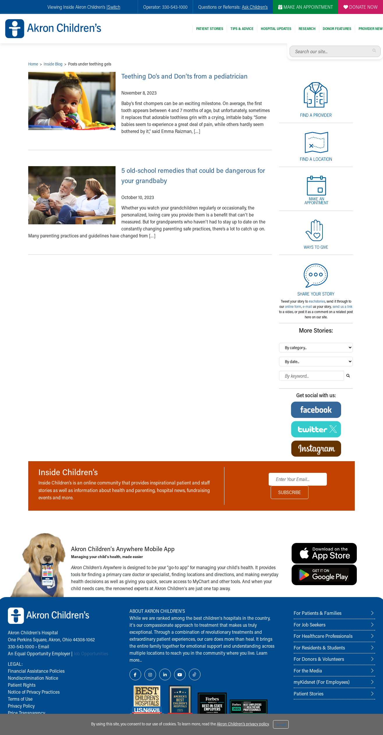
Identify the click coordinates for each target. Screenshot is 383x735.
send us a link (342, 306)
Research (307, 28)
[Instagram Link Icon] (150, 674)
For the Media (308, 670)
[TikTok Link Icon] (195, 674)
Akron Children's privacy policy (243, 724)
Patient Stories (209, 28)
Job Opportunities (91, 653)
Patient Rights (22, 685)
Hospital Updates (276, 28)
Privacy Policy (21, 706)
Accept (281, 724)
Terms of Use (20, 699)
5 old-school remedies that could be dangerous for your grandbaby (185, 185)
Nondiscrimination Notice (33, 678)
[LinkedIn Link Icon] (165, 674)
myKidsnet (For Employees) (322, 682)
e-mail (307, 306)
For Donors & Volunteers (319, 659)
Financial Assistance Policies (36, 671)
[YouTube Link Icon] (180, 674)
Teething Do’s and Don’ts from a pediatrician (177, 80)
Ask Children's (255, 7)
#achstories (317, 301)
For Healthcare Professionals (323, 636)
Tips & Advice (241, 28)
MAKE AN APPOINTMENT (305, 7)
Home (33, 64)
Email (43, 646)
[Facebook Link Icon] (135, 674)
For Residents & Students (319, 647)
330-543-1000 (21, 646)
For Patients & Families (317, 613)
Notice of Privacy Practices (34, 692)
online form (293, 306)
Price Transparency (26, 713)
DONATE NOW (360, 7)
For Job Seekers (309, 624)
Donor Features (337, 28)
